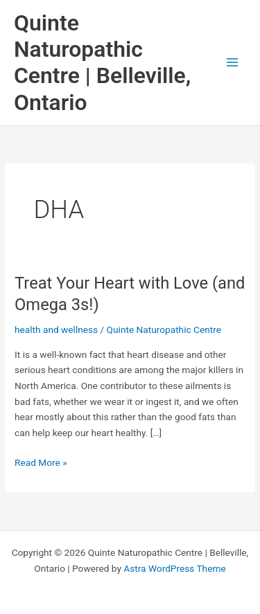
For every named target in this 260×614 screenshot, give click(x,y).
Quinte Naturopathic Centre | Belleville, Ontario (102, 63)
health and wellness (56, 329)
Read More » (41, 463)
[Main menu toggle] (232, 62)
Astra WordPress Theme (174, 568)
